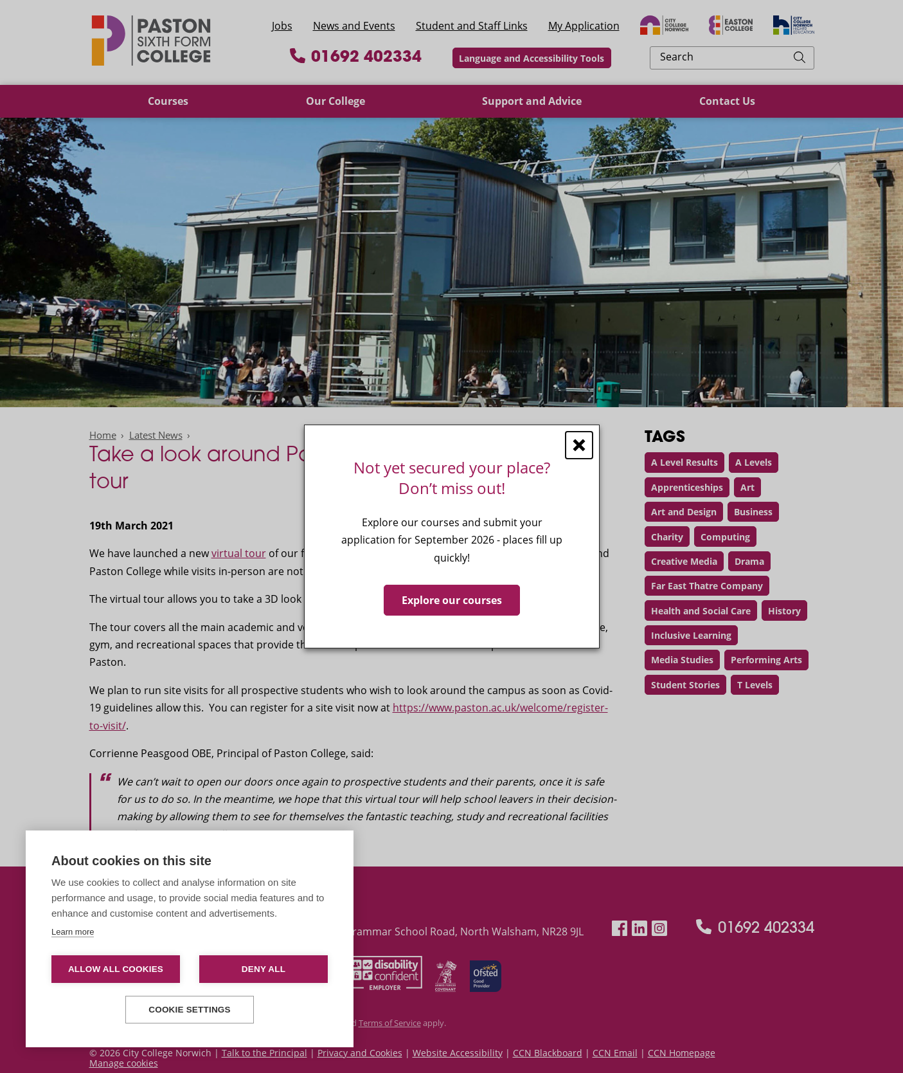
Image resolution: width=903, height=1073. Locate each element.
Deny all (263, 969)
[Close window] (579, 445)
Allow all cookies (115, 969)
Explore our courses (452, 600)
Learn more (72, 932)
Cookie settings (189, 1009)
